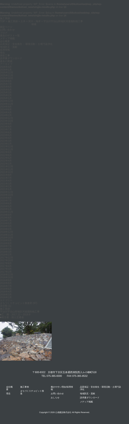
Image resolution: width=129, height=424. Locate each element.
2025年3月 (6, 92)
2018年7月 (6, 246)
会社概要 (5, 41)
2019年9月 (6, 215)
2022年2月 (6, 163)
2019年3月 (6, 226)
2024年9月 (6, 106)
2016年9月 (6, 280)
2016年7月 (6, 286)
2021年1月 (6, 189)
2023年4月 (6, 138)
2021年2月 (6, 186)
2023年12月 (6, 118)
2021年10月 (6, 172)
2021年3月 (6, 183)
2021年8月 (6, 175)
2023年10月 (6, 121)
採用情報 (5, 49)
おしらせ (55, 397)
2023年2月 (6, 143)
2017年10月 (6, 260)
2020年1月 (6, 209)
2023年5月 (6, 135)
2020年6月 (6, 203)
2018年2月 (6, 254)
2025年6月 (6, 86)
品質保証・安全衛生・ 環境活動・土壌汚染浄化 (26, 44)
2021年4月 (6, 180)
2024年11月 (6, 104)
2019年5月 (6, 223)
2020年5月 (6, 206)
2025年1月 (6, 98)
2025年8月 (6, 81)
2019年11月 (6, 212)
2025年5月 (6, 89)
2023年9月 (6, 123)
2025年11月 (6, 75)
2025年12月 (6, 72)
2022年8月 (6, 152)
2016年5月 (6, 289)
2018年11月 (6, 235)
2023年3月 (6, 141)
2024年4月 (6, 112)
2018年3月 (6, 252)
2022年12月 (6, 146)
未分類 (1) (5, 306)
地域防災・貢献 (8, 47)
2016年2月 (6, 297)
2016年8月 (6, 283)
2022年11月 (6, 149)
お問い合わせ (7, 29)
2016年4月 (6, 291)
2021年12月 (6, 166)
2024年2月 (6, 115)
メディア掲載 (7, 38)
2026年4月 (6, 67)
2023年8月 (6, 126)
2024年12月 (6, 101)
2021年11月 (6, 169)
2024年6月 (6, 109)
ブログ (3, 32)
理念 (2, 52)
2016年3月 (6, 294)
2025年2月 (6, 95)
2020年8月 (6, 198)
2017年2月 (6, 271)
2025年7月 (6, 84)
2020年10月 (6, 195)
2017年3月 (6, 269)
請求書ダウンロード (11, 58)
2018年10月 (6, 237)
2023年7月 (6, 129)
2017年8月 (6, 263)
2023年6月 (6, 132)
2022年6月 (6, 155)
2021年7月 (6, 178)
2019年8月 (6, 217)
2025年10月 (6, 78)
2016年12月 (6, 274)
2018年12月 (6, 232)
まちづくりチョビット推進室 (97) (18, 303)
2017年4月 (6, 266)
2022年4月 (6, 160)
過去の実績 (6, 61)
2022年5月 (6, 158)
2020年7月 (6, 200)
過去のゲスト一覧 (10, 35)
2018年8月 (6, 243)
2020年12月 (6, 192)
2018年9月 (6, 240)
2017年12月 (6, 257)
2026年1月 (6, 69)
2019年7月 (6, 220)
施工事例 (24, 387)
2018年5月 (6, 249)
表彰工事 (5, 55)
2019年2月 (6, 229)
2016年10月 (6, 277)
